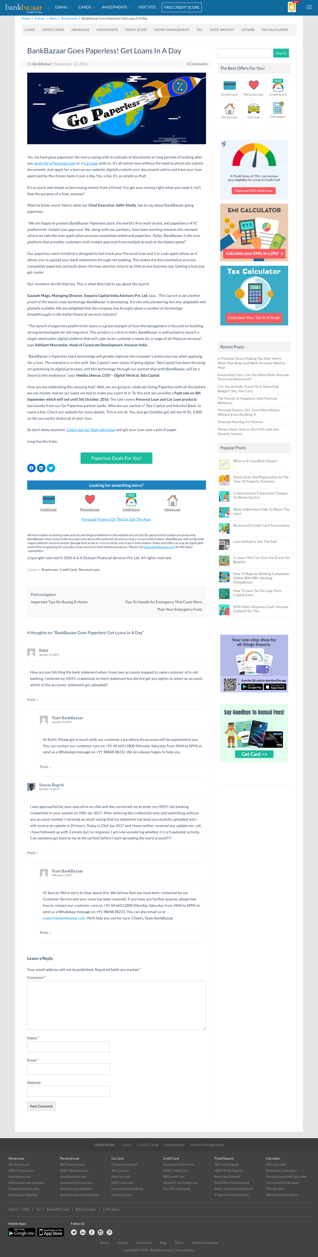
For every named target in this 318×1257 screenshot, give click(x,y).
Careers (122, 1243)
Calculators (278, 117)
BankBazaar (42, 64)
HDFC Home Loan (21, 1170)
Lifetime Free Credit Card (180, 1183)
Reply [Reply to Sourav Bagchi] (31, 853)
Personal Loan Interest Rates (79, 1195)
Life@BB (248, 30)
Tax (199, 30)
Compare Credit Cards (178, 1164)
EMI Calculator (275, 30)
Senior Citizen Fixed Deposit (233, 1189)
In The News (111, 1209)
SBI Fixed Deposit (226, 1164)
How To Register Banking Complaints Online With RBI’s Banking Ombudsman (261, 578)
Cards (84, 7)
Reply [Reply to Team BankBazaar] (44, 766)
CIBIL (26, 1209)
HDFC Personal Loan (74, 1170)
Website (34, 1082)
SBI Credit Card (173, 1177)
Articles (39, 18)
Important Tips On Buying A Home (59, 602)
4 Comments (197, 64)
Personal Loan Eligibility (76, 1189)
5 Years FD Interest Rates (231, 1195)
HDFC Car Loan (122, 1183)
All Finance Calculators (282, 1195)
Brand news (69, 18)
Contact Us (144, 1243)
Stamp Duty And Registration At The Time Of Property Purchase (261, 479)
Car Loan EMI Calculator (283, 1183)
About (104, 1243)
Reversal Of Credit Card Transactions (261, 525)
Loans (61, 7)
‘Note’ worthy (221, 30)
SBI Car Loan (120, 1170)
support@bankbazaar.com (64, 918)
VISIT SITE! (147, 7)
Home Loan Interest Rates (26, 1183)
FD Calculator (275, 1189)
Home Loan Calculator (281, 1170)
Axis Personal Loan (73, 1177)
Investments (114, 7)
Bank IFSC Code (58, 1209)
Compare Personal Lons (76, 1183)
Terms (179, 1243)
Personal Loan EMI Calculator (286, 1177)
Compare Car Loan (124, 1164)
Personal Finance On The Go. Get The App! (116, 519)
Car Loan (90, 163)
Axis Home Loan (19, 1177)
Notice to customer (205, 1243)
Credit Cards (53, 30)
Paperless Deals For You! (116, 458)
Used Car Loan (121, 1195)
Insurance (80, 30)
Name (33, 1038)
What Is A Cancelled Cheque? (255, 461)
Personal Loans (89, 570)
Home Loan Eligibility (23, 1195)
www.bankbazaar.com (159, 547)
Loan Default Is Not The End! (255, 541)
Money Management (171, 30)
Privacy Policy (185, 1250)
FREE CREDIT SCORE (181, 7)
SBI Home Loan (19, 1164)
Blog (163, 1243)
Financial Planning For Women (240, 422)
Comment (36, 977)
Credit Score (136, 30)
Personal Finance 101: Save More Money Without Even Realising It (249, 412)
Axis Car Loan (120, 1177)
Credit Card (48, 509)
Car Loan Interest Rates (127, 1189)
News (53, 18)
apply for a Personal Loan (55, 163)
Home (26, 18)
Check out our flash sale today (91, 429)
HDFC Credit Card (175, 1170)
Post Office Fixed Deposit (231, 1183)
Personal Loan (90, 509)
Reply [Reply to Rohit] (31, 699)
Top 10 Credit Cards (176, 1189)
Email (33, 1060)
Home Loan (172, 509)
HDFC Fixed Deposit (228, 1170)
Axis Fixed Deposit (227, 1177)
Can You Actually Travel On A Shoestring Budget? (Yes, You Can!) (248, 388)
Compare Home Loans (23, 1189)
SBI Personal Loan (72, 1164)
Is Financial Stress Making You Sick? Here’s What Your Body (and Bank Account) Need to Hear (251, 363)
